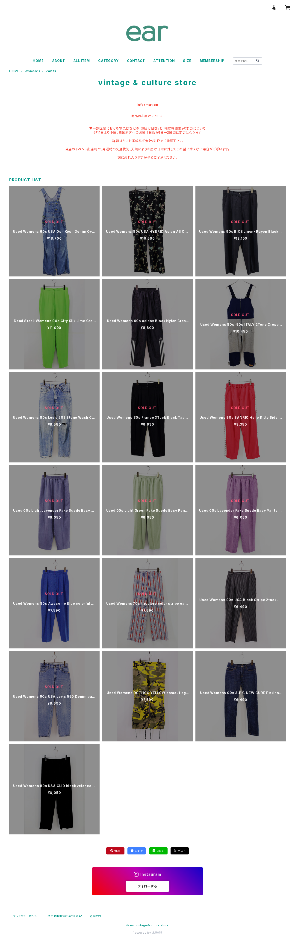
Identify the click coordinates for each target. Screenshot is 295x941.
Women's (32, 71)
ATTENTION (164, 61)
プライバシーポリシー (26, 916)
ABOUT (58, 61)
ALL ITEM (81, 61)
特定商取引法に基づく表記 (64, 916)
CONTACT (136, 61)
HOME (38, 61)
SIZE (187, 61)
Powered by (147, 932)
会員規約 (95, 916)
